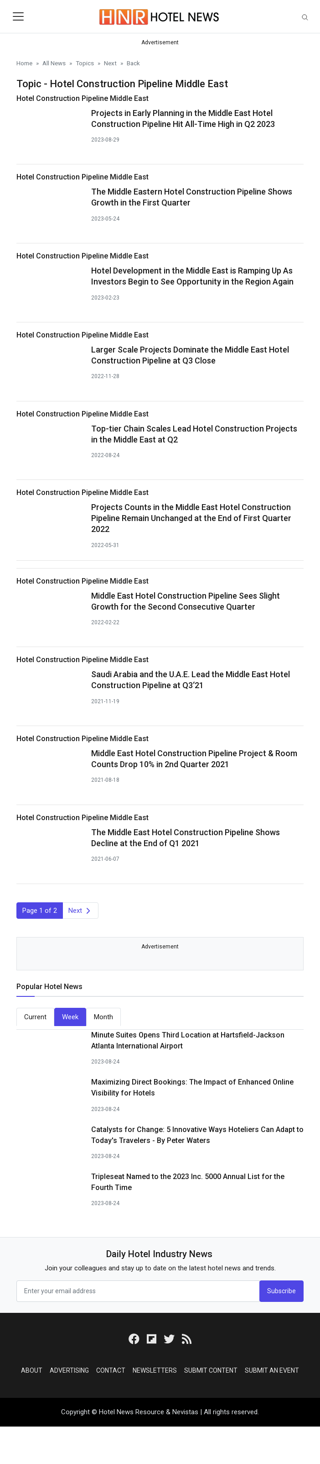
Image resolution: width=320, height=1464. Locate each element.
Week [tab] (70, 1017)
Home (24, 63)
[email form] (138, 1291)
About (31, 1370)
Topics (85, 63)
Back (133, 63)
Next (110, 63)
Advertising (69, 1370)
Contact (110, 1370)
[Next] (80, 910)
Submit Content (210, 1370)
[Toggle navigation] (18, 16)
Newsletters (155, 1370)
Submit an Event (272, 1370)
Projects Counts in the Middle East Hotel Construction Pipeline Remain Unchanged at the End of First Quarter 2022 (191, 518)
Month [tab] (103, 1017)
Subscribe (281, 1291)
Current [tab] (35, 1017)
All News (54, 63)
